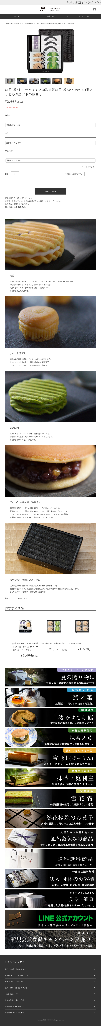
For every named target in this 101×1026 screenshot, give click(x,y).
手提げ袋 (9, 151)
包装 (8, 115)
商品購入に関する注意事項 (14, 1013)
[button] (8, 636)
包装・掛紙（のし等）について (16, 988)
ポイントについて (11, 994)
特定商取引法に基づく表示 (14, 1000)
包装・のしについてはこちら (16, 598)
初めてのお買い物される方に (15, 969)
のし (8, 133)
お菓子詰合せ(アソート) (18, 23)
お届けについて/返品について (15, 982)
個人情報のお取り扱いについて (16, 1006)
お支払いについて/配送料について (17, 975)
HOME (7, 23)
